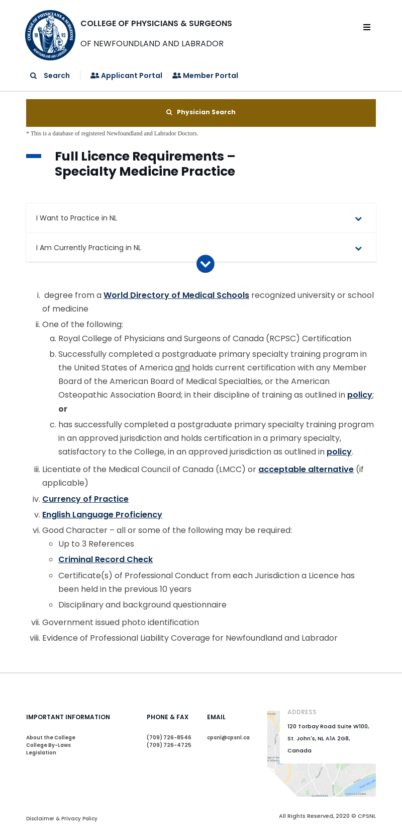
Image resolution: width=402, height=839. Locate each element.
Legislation (41, 752)
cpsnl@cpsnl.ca (228, 737)
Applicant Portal (126, 75)
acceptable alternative (306, 469)
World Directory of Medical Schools (176, 295)
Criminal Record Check (105, 559)
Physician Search (201, 112)
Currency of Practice (85, 499)
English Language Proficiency (102, 514)
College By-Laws (48, 745)
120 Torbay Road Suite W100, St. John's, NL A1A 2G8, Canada (328, 738)
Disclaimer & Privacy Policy (61, 818)
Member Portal (205, 75)
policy (359, 395)
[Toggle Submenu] (358, 218)
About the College (50, 737)
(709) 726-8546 (169, 737)
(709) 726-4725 (169, 745)
